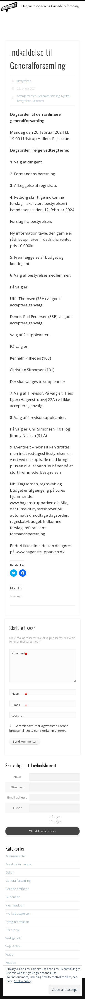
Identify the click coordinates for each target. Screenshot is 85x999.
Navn (19, 694)
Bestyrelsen (24, 81)
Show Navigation (68, 40)
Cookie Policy (22, 981)
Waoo (9, 954)
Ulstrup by (12, 930)
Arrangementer (26, 96)
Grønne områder (17, 889)
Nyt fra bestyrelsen (18, 913)
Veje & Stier (13, 946)
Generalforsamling (48, 96)
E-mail (19, 705)
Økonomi (38, 101)
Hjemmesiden (14, 905)
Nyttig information (17, 922)
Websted (18, 716)
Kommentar (20, 653)
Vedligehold (13, 938)
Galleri (9, 872)
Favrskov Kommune (18, 864)
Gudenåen (12, 897)
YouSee (10, 963)
